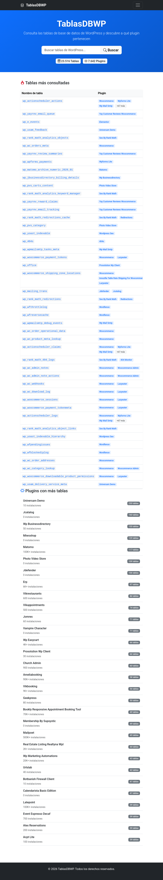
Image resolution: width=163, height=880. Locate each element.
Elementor (104, 122)
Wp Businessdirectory (109, 177)
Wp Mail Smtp (106, 106)
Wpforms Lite (124, 101)
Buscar (111, 50)
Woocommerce (106, 101)
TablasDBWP (33, 5)
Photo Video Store (107, 185)
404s (101, 241)
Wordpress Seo (106, 233)
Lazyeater (122, 257)
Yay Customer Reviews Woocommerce (117, 114)
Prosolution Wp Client (109, 265)
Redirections (126, 217)
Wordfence (104, 307)
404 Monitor (126, 360)
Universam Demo (107, 130)
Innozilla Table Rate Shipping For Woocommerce (122, 278)
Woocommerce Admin (128, 368)
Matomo (103, 170)
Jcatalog (117, 291)
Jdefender (104, 291)
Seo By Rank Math (108, 138)
